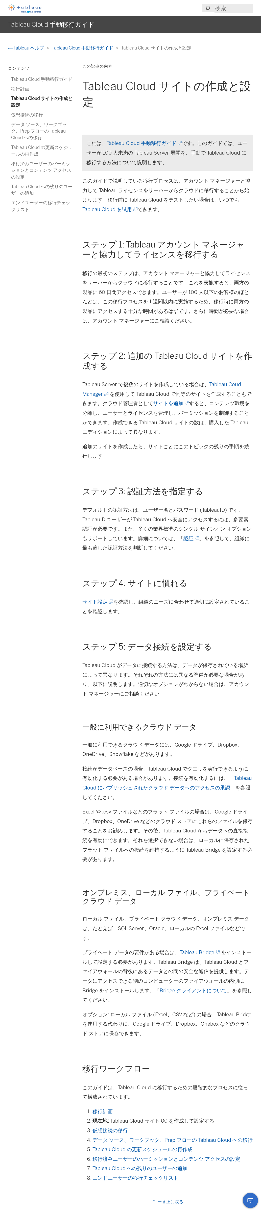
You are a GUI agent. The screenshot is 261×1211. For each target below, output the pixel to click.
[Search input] (234, 8)
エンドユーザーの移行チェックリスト (135, 1178)
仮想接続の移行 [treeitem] (27, 114)
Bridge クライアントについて (193, 990)
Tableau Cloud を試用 (109, 209)
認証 (190, 538)
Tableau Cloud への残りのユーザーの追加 (139, 1168)
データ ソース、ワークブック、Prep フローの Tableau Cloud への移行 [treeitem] (39, 131)
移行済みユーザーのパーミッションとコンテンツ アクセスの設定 (166, 1159)
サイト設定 (97, 602)
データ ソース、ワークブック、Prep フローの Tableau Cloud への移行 (172, 1140)
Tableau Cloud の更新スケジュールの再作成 (142, 1149)
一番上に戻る (167, 1201)
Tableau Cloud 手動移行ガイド (83, 48)
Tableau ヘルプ (26, 48)
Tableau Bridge (199, 952)
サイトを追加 (170, 403)
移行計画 (102, 1111)
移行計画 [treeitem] (20, 88)
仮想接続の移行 (110, 1130)
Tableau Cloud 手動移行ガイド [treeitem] (42, 79)
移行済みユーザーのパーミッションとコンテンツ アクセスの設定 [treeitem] (41, 170)
